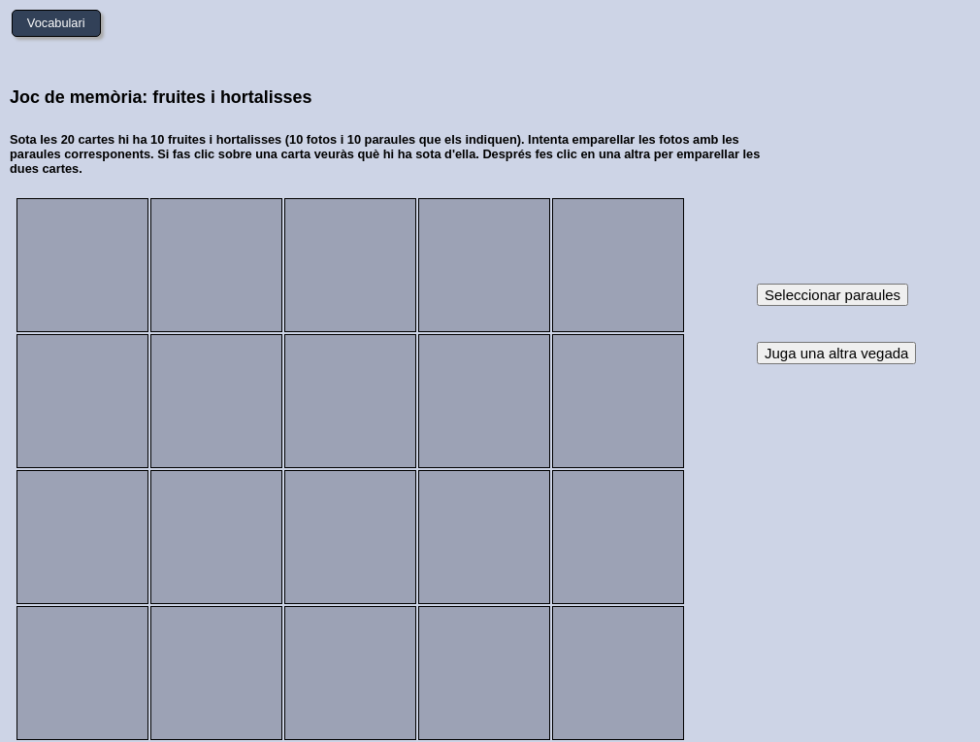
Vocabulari (56, 23)
